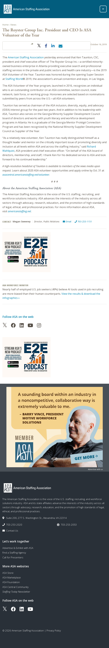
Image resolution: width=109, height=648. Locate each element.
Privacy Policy (54, 630)
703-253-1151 (83, 221)
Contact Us (12, 530)
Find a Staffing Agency (14, 552)
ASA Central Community (15, 587)
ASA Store (7, 572)
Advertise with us (95, 469)
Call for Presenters (12, 557)
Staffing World (14, 79)
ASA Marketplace (11, 577)
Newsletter (16, 591)
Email (67, 221)
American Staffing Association (26, 57)
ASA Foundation (11, 582)
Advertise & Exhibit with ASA (17, 548)
